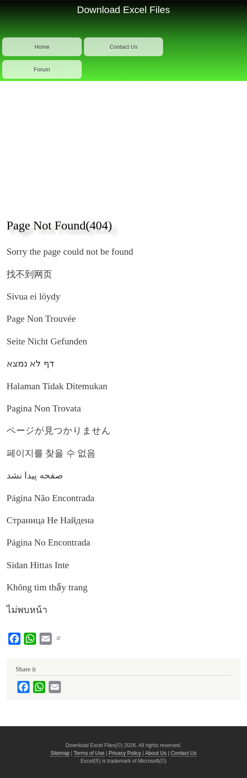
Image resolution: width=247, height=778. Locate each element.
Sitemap (60, 753)
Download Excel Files (123, 9)
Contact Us (123, 47)
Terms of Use (89, 753)
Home (42, 47)
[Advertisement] (123, 146)
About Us (156, 753)
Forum (42, 69)
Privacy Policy (125, 753)
